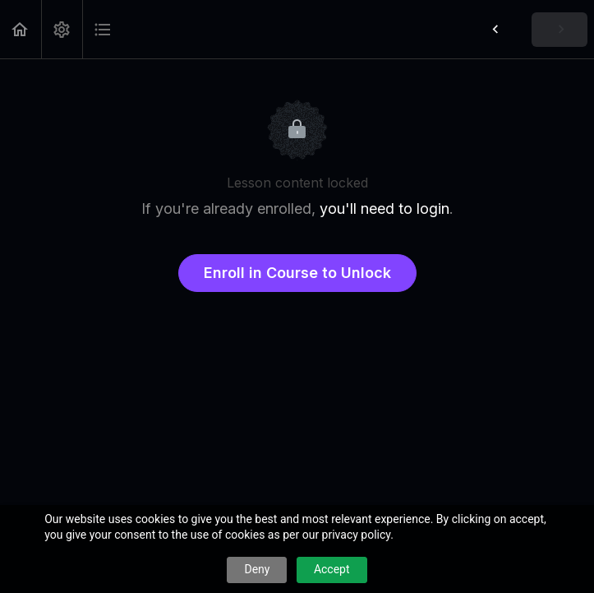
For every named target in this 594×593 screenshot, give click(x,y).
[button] (20, 29)
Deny (256, 569)
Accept (332, 569)
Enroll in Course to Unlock (297, 272)
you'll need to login (384, 208)
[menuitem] (61, 29)
